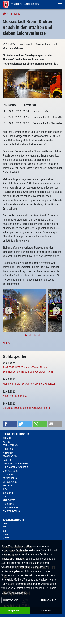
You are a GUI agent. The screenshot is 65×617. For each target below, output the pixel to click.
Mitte (6, 538)
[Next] (56, 310)
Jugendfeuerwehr (13, 519)
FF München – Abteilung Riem (21, 4)
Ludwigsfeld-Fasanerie (15, 467)
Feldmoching (10, 445)
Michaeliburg (10, 471)
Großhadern (10, 456)
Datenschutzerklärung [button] (14, 592)
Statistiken (48, 600)
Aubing (6, 441)
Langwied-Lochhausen (15, 463)
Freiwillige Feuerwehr (16, 434)
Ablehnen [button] (46, 610)
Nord (5, 523)
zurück (6, 343)
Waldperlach (10, 507)
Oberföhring (10, 478)
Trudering (8, 503)
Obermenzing (10, 482)
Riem (5, 489)
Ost (4, 527)
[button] (10, 424)
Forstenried (9, 449)
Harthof (7, 460)
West (5, 534)
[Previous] (8, 310)
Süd (5, 531)
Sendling (8, 493)
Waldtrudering (11, 511)
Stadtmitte (9, 500)
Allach (7, 438)
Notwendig (10, 600)
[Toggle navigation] (60, 3)
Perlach (7, 485)
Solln (6, 496)
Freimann (8, 452)
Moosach (8, 474)
